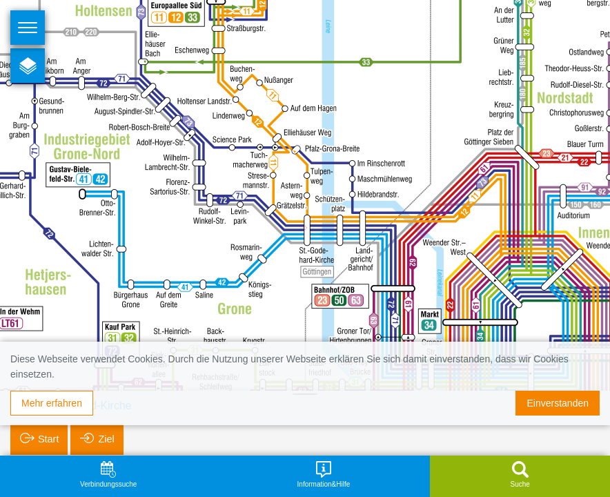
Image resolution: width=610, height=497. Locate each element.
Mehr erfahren (51, 403)
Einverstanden (558, 403)
